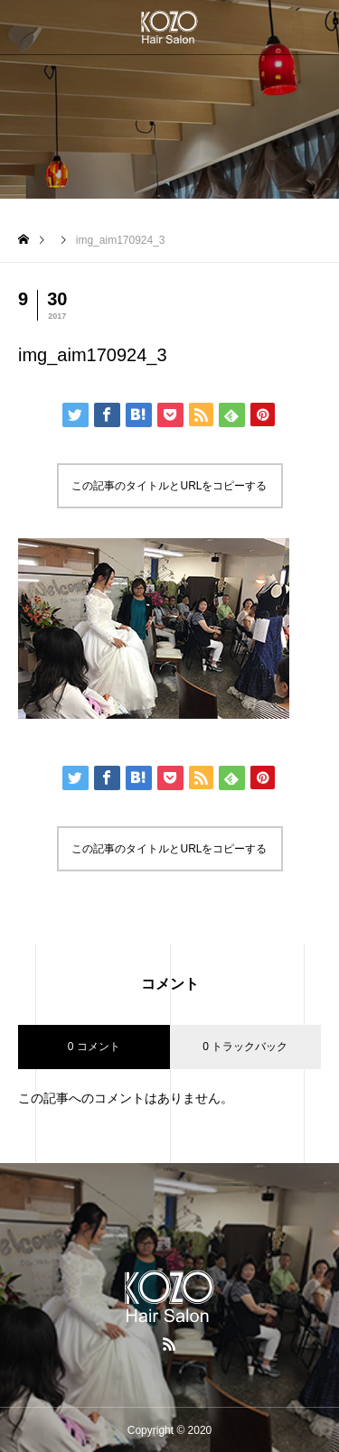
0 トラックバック (244, 1046)
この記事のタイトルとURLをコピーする (169, 485)
